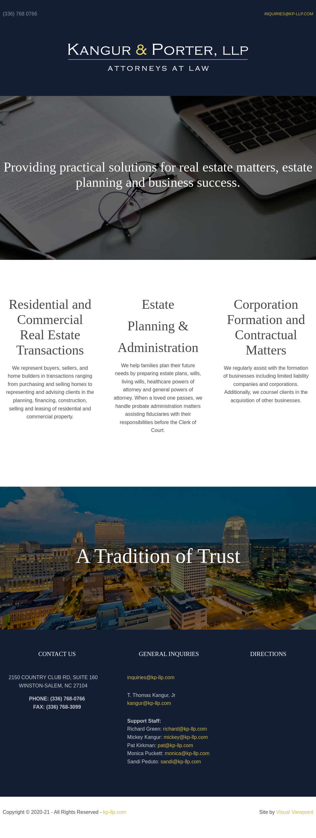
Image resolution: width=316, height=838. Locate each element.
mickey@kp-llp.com (186, 737)
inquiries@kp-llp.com (151, 677)
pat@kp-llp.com (175, 745)
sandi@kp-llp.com (181, 761)
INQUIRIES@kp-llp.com (288, 13)
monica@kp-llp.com (187, 753)
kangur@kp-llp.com (149, 703)
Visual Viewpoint (294, 812)
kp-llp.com (114, 812)
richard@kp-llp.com (185, 729)
